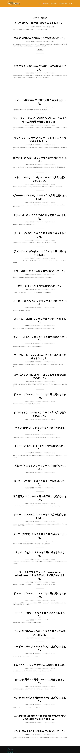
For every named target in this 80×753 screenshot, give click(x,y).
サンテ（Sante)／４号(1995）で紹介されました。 (40, 731)
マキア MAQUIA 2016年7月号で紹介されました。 (40, 38)
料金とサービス (54, 3)
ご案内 (39, 3)
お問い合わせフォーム (63, 3)
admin (28, 26)
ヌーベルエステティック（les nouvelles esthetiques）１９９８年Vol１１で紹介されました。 (40, 575)
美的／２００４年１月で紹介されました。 (40, 286)
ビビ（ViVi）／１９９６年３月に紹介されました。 (40, 664)
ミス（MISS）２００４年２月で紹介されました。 (40, 271)
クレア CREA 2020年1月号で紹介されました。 (40, 23)
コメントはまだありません (48, 26)
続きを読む (40, 49)
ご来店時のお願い (45, 3)
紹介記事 (33, 26)
